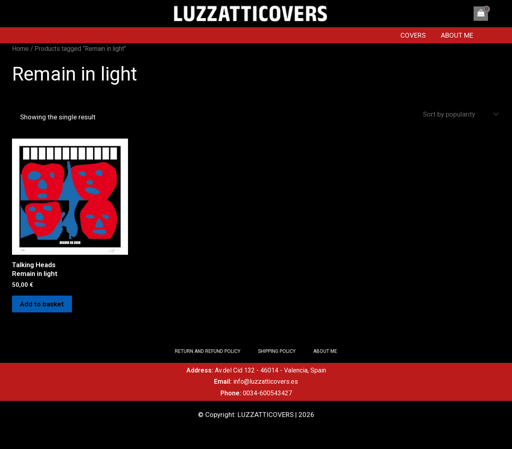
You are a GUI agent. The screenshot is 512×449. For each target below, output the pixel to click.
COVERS (417, 35)
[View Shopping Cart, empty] (481, 13)
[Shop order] (459, 114)
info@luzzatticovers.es (265, 381)
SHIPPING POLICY (277, 351)
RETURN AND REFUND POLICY (207, 351)
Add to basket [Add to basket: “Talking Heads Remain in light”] (42, 304)
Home (20, 48)
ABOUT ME (459, 35)
